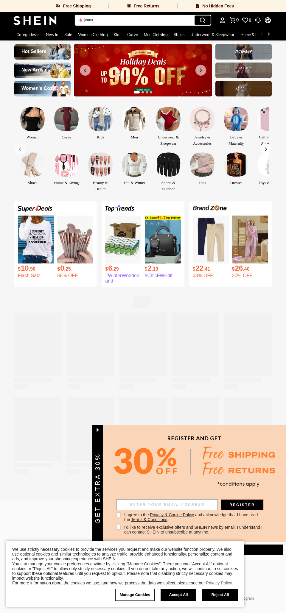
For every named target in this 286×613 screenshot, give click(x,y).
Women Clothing (93, 34)
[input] (170, 504)
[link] (246, 20)
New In (52, 34)
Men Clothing (156, 34)
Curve (132, 34)
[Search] (203, 20)
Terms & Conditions (152, 519)
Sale (68, 34)
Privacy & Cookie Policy (175, 514)
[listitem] (36, 247)
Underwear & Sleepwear (212, 34)
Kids (117, 34)
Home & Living (253, 34)
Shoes (179, 34)
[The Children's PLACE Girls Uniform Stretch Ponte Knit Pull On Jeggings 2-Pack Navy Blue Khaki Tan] (211, 239)
